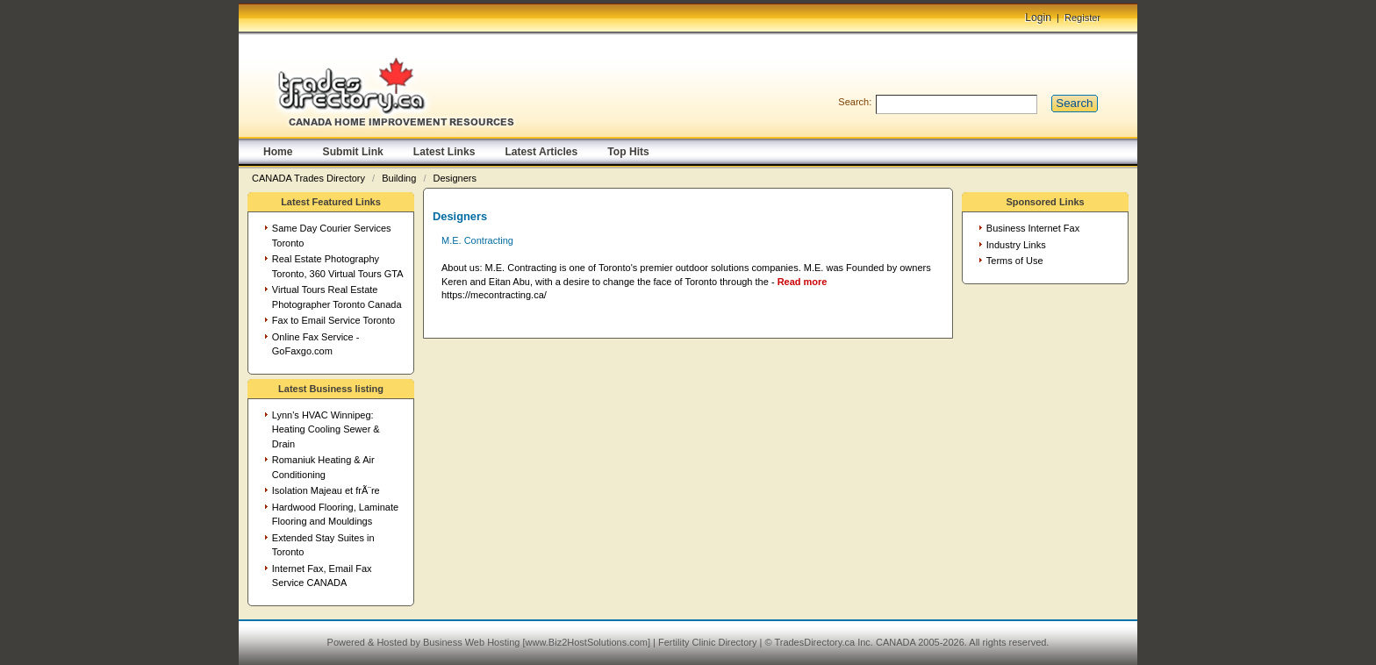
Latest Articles (541, 152)
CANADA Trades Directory (310, 178)
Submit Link (353, 152)
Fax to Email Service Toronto (333, 320)
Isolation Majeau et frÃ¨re (326, 490)
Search (1074, 103)
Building (400, 178)
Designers (455, 178)
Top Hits (628, 152)
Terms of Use (1014, 260)
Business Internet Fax (1032, 228)
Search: (854, 102)
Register (1082, 17)
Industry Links (1016, 245)
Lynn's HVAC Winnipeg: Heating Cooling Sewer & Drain (326, 429)
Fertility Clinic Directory (707, 642)
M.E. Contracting (477, 240)
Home (278, 152)
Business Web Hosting (471, 642)
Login (1038, 17)
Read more (803, 281)
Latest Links (444, 152)
